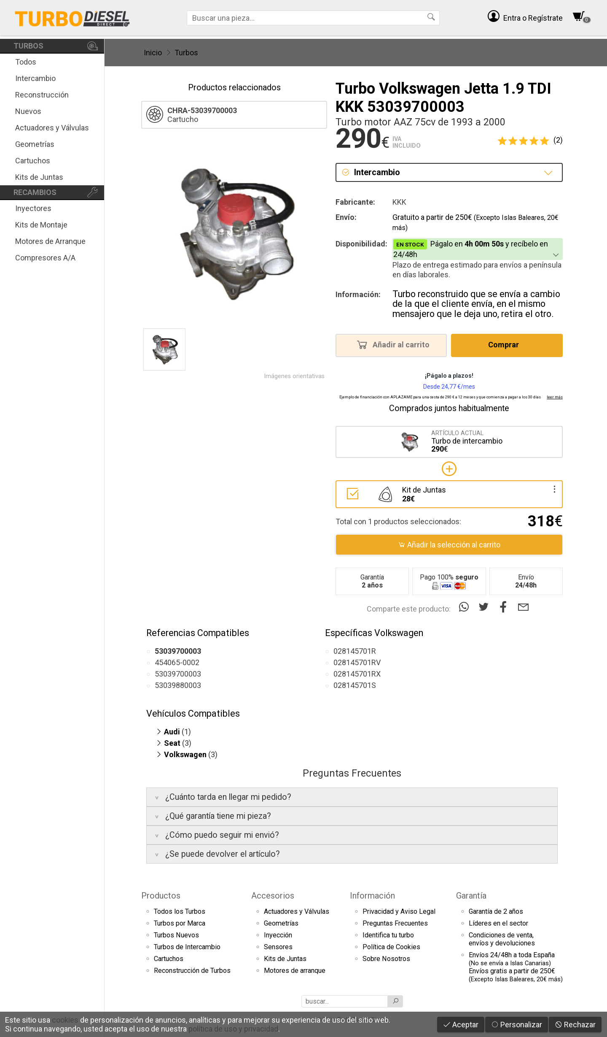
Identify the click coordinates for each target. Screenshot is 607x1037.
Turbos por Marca (179, 923)
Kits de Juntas (39, 177)
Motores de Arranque (50, 241)
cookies (65, 1019)
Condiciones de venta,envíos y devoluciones (502, 939)
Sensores (278, 947)
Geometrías (34, 144)
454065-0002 (177, 662)
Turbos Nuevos (176, 935)
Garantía (471, 896)
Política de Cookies (391, 947)
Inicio (153, 52)
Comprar (506, 344)
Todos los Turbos (179, 911)
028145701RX (357, 673)
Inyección (278, 935)
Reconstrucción (42, 94)
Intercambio (35, 78)
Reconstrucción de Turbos (192, 971)
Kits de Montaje (41, 224)
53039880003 (178, 685)
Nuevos (28, 111)
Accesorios (272, 896)
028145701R (354, 651)
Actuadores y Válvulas (52, 127)
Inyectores (33, 208)
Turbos (186, 52)
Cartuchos (32, 160)
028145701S (354, 685)
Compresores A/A (45, 257)
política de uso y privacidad (233, 1028)
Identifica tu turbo (388, 935)
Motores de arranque (294, 971)
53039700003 (178, 673)
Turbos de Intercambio (187, 947)
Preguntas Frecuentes (395, 923)
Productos (160, 896)
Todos (25, 61)
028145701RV (357, 662)
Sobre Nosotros (386, 959)
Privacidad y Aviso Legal (399, 911)
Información (372, 896)
